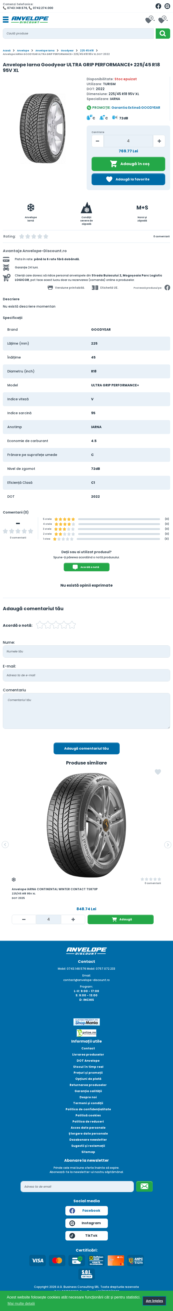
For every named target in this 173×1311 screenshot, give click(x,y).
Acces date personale (88, 1128)
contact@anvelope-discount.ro (86, 980)
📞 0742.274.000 (41, 8)
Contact (88, 1048)
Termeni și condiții (88, 1103)
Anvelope (23, 50)
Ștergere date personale (88, 1133)
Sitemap (88, 1152)
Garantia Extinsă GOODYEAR (135, 107)
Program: (86, 987)
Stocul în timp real (88, 1067)
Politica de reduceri (88, 1121)
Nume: (9, 642)
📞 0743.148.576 (15, 8)
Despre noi (88, 1097)
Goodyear (67, 50)
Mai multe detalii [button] (21, 1304)
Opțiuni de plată (88, 1079)
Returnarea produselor (88, 1085)
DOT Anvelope (88, 1061)
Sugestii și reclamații (88, 1146)
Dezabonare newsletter (88, 1140)
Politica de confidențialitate (88, 1109)
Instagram (85, 1223)
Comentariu (14, 690)
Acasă (7, 50)
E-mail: (9, 666)
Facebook (84, 1211)
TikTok (83, 1236)
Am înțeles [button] (154, 1301)
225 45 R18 (87, 50)
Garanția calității (88, 1091)
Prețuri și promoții (88, 1073)
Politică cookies (88, 1115)
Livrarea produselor (88, 1054)
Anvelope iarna (45, 50)
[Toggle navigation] (5, 20)
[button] (5, 844)
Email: (86, 975)
